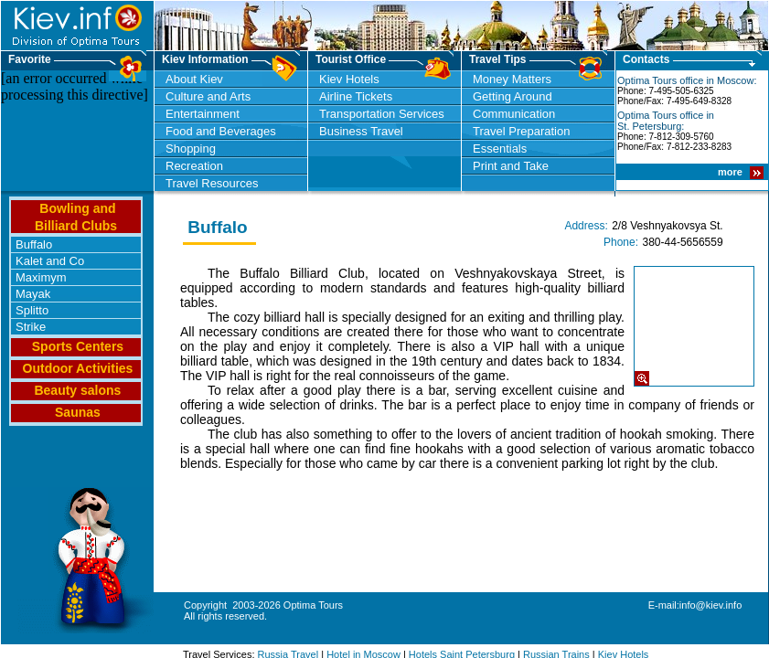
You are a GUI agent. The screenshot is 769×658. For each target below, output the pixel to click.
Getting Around (512, 96)
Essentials (500, 148)
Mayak (33, 294)
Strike (31, 327)
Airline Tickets (355, 96)
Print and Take (511, 166)
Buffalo (34, 244)
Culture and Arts (208, 96)
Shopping (191, 148)
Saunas (78, 412)
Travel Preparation (521, 131)
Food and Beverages (221, 131)
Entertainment (203, 114)
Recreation (194, 166)
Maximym (41, 277)
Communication (514, 114)
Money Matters (512, 79)
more (731, 171)
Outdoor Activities (78, 368)
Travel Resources (212, 183)
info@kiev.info (710, 605)
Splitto (32, 310)
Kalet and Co (50, 261)
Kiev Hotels (349, 79)
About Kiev (194, 79)
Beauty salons (77, 390)
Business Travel (361, 131)
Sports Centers (77, 346)
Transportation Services (381, 114)
